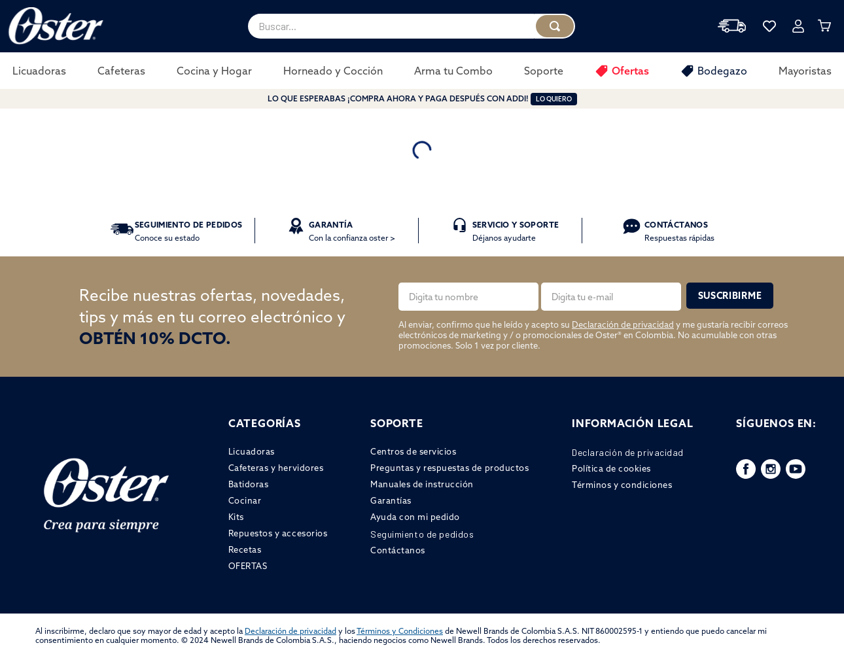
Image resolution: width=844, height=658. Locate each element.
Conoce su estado (189, 231)
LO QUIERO (554, 99)
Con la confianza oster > (352, 231)
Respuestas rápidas (679, 231)
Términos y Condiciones (400, 631)
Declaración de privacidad (623, 324)
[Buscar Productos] (554, 26)
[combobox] (411, 26)
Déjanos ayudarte (515, 231)
